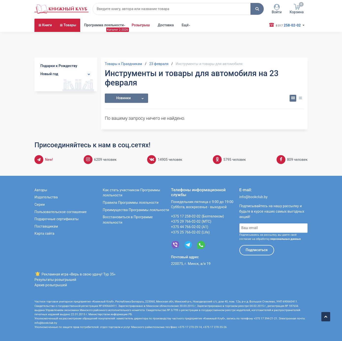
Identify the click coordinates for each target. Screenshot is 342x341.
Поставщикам (46, 226)
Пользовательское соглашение (60, 212)
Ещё (185, 25)
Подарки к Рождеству (58, 66)
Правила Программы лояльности (131, 203)
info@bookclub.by (253, 197)
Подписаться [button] (257, 250)
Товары (69, 25)
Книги (47, 25)
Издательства (46, 197)
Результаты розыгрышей (55, 280)
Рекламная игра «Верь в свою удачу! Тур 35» (74, 274)
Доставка (166, 25)
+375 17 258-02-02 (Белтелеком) (197, 216)
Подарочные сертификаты (56, 219)
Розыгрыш (141, 25)
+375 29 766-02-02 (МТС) (191, 221)
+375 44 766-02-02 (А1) (189, 227)
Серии (39, 205)
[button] (257, 9)
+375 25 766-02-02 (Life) (190, 232)
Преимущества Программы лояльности (136, 210)
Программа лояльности (104, 25)
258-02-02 (287, 25)
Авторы (40, 190)
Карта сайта (44, 234)
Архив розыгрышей (50, 285)
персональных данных (285, 239)
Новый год (49, 74)
